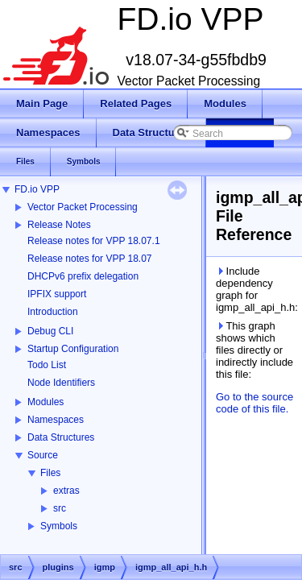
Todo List (46, 365)
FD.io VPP (37, 189)
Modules (45, 402)
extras (66, 490)
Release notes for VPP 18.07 (89, 258)
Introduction (52, 311)
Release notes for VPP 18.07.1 (93, 240)
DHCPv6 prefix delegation (83, 276)
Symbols (58, 526)
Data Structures (60, 437)
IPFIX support (56, 294)
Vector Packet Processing (82, 207)
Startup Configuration (72, 348)
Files (50, 472)
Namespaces (55, 419)
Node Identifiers (61, 382)
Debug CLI (50, 331)
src (59, 508)
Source (42, 455)
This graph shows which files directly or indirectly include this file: (254, 350)
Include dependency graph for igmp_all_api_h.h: (256, 289)
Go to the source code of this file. (254, 403)
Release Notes (59, 224)
